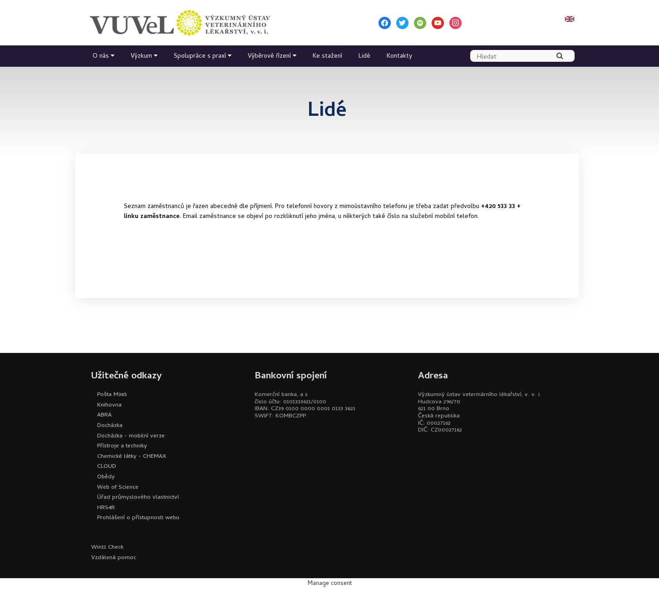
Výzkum (141, 56)
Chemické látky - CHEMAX (131, 456)
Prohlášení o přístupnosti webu (138, 518)
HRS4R (106, 508)
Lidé (364, 56)
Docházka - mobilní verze (131, 436)
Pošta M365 (112, 395)
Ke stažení (327, 56)
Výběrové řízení (269, 56)
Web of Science (117, 487)
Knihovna (109, 405)
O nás (101, 56)
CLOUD (106, 466)
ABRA (104, 415)
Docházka (110, 426)
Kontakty (399, 56)
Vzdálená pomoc (113, 558)
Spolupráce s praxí (200, 56)
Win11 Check (107, 547)
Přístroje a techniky (122, 446)
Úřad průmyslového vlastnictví (138, 497)
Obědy (106, 477)
